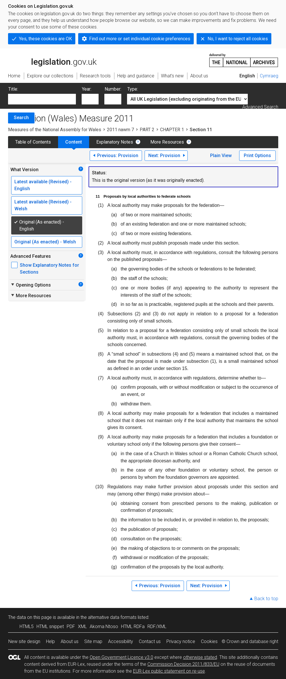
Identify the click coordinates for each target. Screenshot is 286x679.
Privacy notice (180, 641)
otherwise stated (200, 657)
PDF (71, 626)
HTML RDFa (133, 626)
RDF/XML (156, 626)
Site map (93, 641)
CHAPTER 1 (172, 129)
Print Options (257, 155)
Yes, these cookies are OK (45, 38)
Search (21, 117)
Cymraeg (269, 76)
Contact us (150, 641)
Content (73, 142)
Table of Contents (33, 142)
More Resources (167, 142)
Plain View (221, 155)
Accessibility (120, 641)
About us (69, 641)
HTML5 (27, 626)
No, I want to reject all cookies (238, 38)
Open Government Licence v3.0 (121, 657)
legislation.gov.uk (52, 60)
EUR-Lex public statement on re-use (169, 671)
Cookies (209, 641)
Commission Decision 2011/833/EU (183, 664)
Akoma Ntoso (104, 626)
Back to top (266, 598)
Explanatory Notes (114, 142)
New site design (24, 641)
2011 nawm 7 (120, 129)
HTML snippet (50, 626)
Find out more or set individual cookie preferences (139, 38)
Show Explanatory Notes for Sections (49, 268)
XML (82, 626)
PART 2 (147, 129)
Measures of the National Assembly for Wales (54, 129)
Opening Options (30, 285)
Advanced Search (260, 107)
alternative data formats (112, 617)
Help (50, 641)
